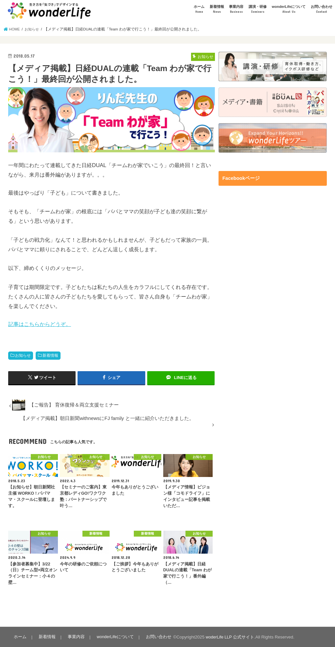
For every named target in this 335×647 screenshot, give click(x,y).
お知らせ (23, 355)
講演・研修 (258, 9)
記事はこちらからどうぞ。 (39, 324)
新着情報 (217, 9)
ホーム (199, 9)
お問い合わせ (321, 9)
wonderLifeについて (289, 9)
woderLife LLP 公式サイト (227, 636)
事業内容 (236, 9)
